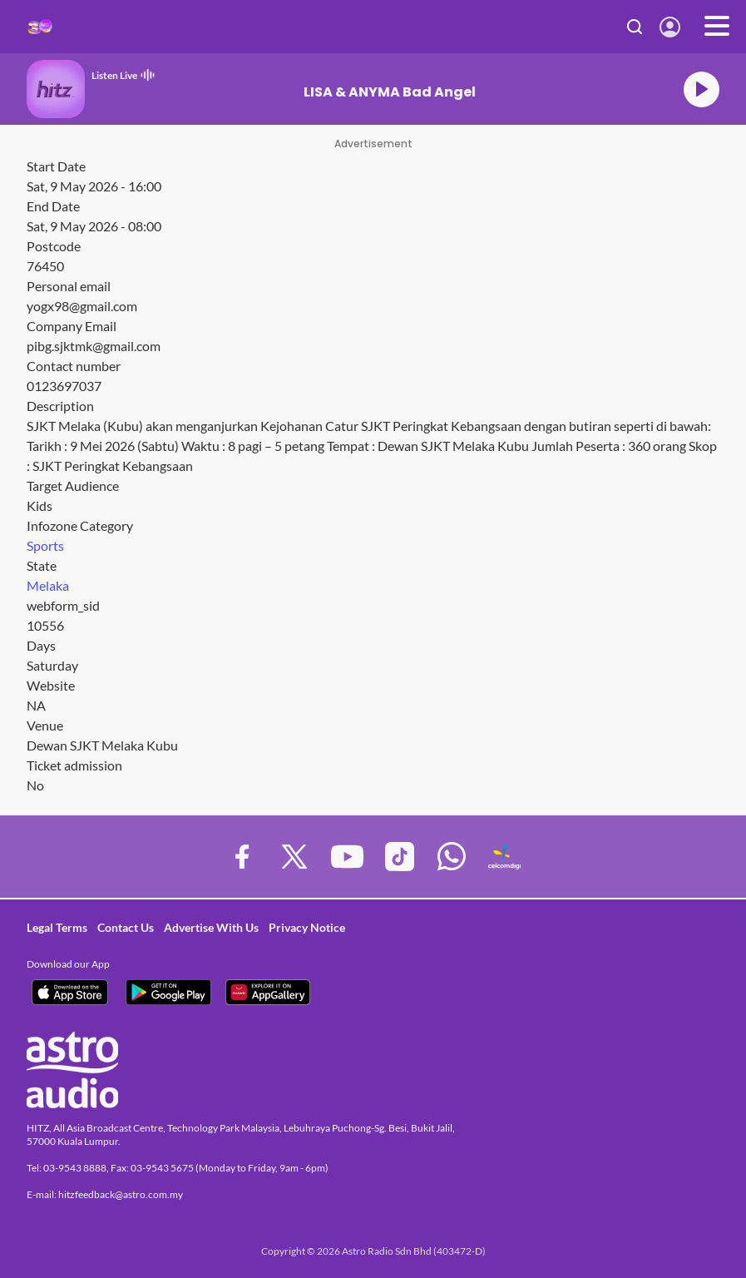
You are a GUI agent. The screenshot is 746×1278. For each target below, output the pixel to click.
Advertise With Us (211, 927)
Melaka (48, 585)
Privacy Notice (307, 927)
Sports (45, 545)
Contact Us (125, 927)
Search (635, 26)
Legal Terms (57, 927)
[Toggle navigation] (717, 26)
